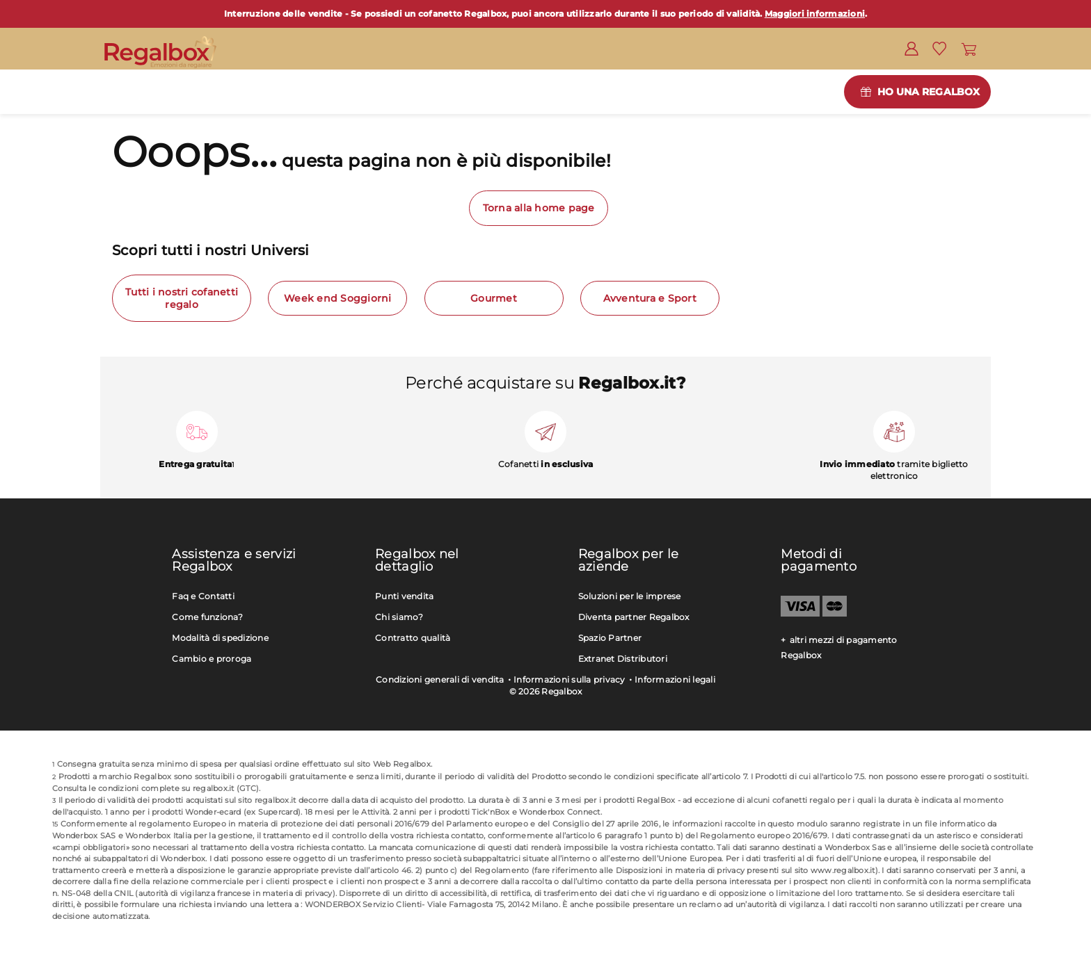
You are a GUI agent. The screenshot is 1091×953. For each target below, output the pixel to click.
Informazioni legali (675, 679)
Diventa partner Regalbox (634, 617)
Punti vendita (404, 596)
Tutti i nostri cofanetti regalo (181, 298)
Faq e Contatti (203, 596)
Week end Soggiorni (338, 298)
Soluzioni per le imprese (629, 596)
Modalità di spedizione (220, 638)
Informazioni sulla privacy (569, 679)
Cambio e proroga (211, 658)
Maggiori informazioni (815, 13)
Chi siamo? (399, 617)
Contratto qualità (412, 638)
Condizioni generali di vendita (440, 679)
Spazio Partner (610, 638)
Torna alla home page (539, 208)
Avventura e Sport (649, 298)
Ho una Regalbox (928, 91)
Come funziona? (207, 617)
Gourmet (493, 298)
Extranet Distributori (622, 658)
